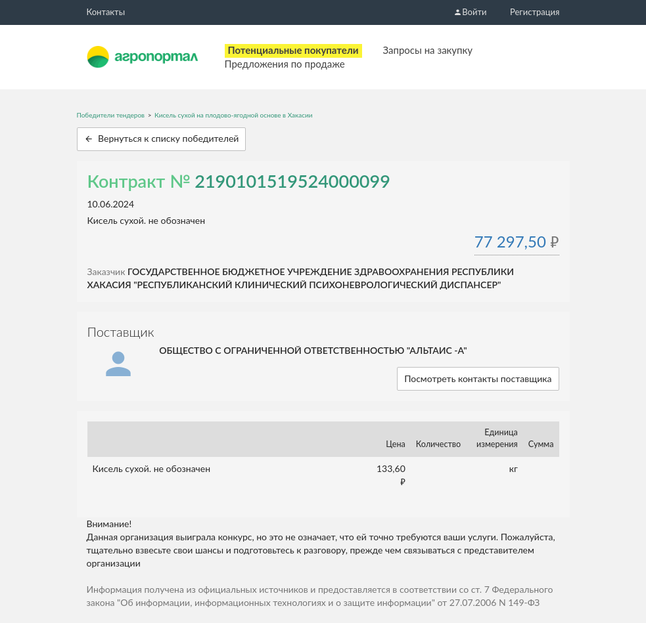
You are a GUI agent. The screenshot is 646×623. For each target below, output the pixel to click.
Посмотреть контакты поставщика (477, 378)
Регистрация (534, 12)
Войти (469, 12)
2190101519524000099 (292, 181)
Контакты (106, 12)
